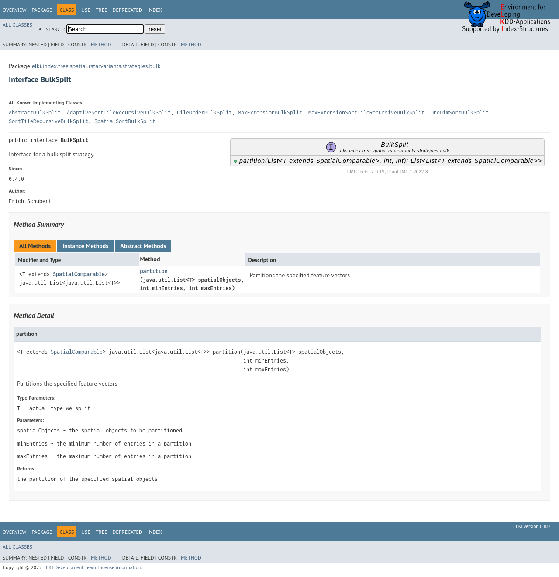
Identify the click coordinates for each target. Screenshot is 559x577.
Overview (14, 10)
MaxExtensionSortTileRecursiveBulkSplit (366, 112)
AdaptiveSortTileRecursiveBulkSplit (119, 112)
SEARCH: (55, 29)
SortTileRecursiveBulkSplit (48, 121)
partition (154, 271)
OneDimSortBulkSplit (460, 112)
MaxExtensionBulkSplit (270, 112)
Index (155, 10)
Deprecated (127, 10)
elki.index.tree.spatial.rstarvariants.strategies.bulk (96, 66)
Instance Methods (85, 246)
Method (101, 44)
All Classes (17, 24)
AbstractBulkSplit (35, 112)
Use (85, 10)
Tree (101, 10)
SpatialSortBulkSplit (124, 121)
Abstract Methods (143, 246)
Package (41, 10)
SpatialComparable (79, 274)
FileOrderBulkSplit (204, 112)
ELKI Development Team (69, 567)
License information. (120, 567)
